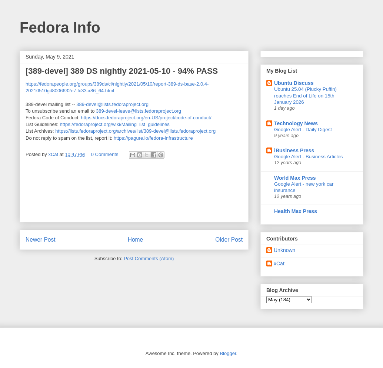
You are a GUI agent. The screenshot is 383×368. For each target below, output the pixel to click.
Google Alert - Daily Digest (303, 129)
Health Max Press (295, 211)
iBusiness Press (294, 150)
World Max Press (295, 178)
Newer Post (41, 239)
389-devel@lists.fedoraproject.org (112, 104)
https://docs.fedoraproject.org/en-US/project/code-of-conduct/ (146, 117)
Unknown (284, 250)
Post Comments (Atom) (149, 258)
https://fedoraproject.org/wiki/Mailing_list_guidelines (115, 124)
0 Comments (105, 154)
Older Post (229, 239)
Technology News (296, 123)
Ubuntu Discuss (294, 83)
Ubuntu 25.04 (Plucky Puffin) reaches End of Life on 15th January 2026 (305, 95)
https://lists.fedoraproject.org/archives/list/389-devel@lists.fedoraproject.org (135, 131)
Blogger (228, 353)
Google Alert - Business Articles (308, 156)
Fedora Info (60, 27)
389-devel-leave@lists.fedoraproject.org (138, 111)
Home (135, 239)
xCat (279, 263)
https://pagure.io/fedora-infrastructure (153, 138)
